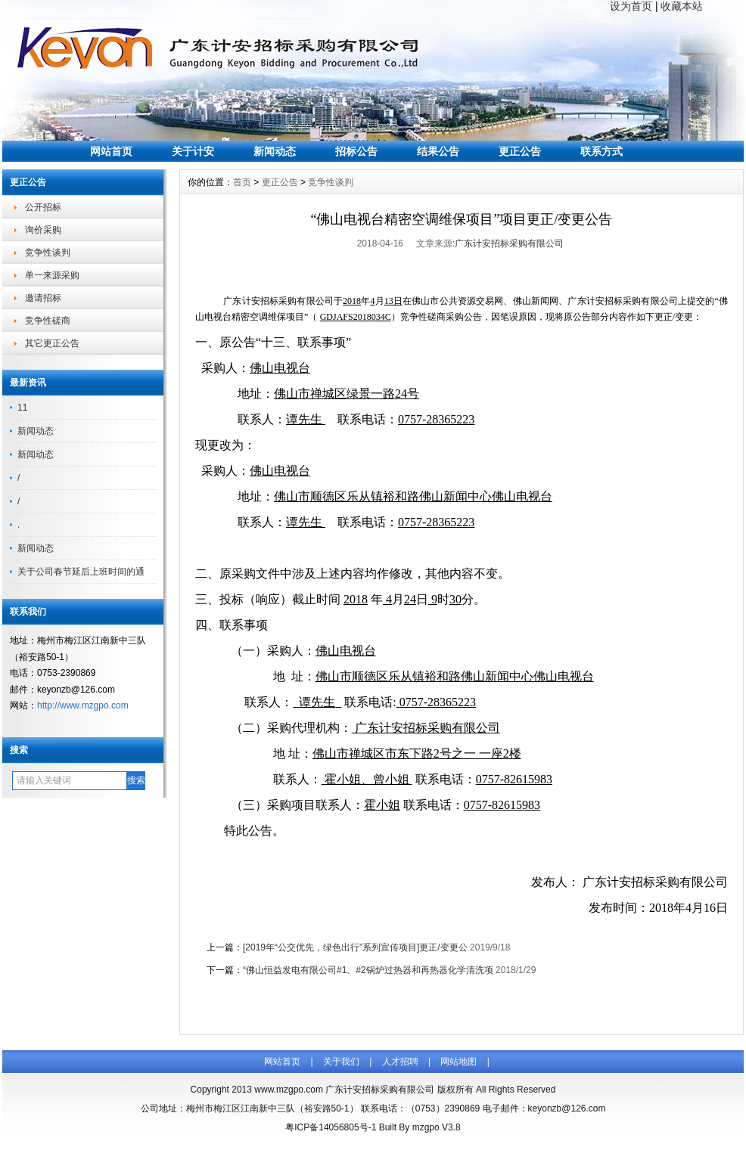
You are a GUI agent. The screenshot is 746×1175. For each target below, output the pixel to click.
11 (22, 407)
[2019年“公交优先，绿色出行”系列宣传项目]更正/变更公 (355, 947)
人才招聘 (400, 1061)
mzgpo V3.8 (436, 1127)
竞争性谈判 (47, 252)
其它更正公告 (52, 343)
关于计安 (193, 151)
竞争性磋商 (47, 320)
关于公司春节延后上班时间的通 (81, 571)
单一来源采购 (52, 275)
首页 (242, 182)
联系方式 (601, 151)
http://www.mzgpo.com (83, 705)
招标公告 (356, 151)
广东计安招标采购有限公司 (509, 243)
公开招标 (43, 207)
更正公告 (520, 151)
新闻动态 (274, 151)
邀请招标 (43, 298)
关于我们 (341, 1061)
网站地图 (458, 1061)
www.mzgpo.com (288, 1089)
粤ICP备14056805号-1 (330, 1127)
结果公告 (438, 151)
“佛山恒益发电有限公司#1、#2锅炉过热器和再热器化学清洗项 (368, 970)
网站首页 (111, 151)
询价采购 (43, 230)
